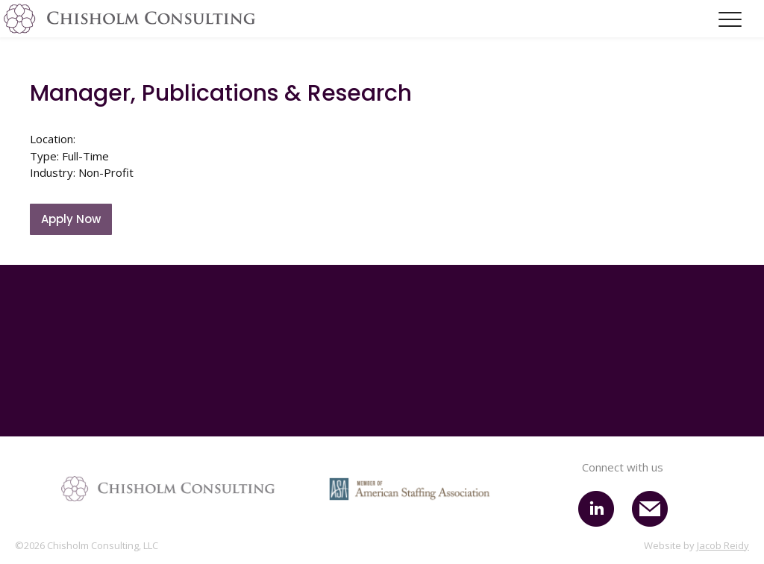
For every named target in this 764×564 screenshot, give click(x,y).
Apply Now (71, 219)
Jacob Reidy (723, 545)
